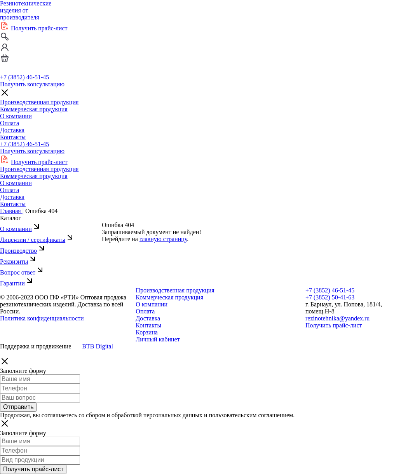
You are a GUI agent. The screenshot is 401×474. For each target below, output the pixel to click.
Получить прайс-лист (39, 28)
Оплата (9, 123)
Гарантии (17, 283)
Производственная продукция (39, 102)
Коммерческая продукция (34, 109)
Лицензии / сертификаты (37, 239)
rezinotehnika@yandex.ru (337, 318)
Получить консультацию (32, 84)
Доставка (12, 130)
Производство (23, 250)
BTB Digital (97, 346)
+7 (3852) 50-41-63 (329, 297)
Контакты (13, 137)
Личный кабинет (158, 339)
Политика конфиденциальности (42, 318)
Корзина (147, 332)
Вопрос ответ (22, 272)
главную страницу (163, 239)
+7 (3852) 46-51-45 (24, 77)
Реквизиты (18, 261)
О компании (16, 116)
